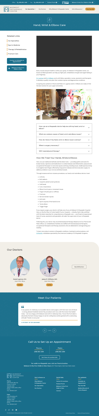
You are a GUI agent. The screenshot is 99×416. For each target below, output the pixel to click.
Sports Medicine (14, 45)
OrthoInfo (39, 233)
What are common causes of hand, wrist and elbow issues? (64, 134)
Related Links (13, 36)
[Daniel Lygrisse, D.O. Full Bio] (20, 267)
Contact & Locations (62, 381)
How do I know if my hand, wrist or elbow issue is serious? (64, 140)
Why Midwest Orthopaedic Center (59, 9)
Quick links (59, 377)
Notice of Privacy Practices (84, 413)
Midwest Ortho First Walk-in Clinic (16, 68)
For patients (82, 377)
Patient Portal (52, 2)
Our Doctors (42, 9)
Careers (58, 390)
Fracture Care (13, 54)
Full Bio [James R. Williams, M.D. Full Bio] (49, 285)
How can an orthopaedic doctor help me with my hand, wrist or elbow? (64, 127)
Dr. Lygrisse (39, 78)
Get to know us (40, 377)
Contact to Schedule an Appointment (17, 60)
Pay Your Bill (90, 9)
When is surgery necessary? (64, 145)
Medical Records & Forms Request (83, 389)
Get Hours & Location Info (49, 357)
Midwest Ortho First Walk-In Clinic (83, 2)
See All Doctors (79, 267)
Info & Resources (77, 9)
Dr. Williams (50, 78)
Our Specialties (29, 9)
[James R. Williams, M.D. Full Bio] (49, 267)
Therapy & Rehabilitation (17, 49)
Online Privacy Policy (70, 413)
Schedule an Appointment (82, 382)
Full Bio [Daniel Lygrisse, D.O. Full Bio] (20, 285)
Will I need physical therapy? (64, 151)
